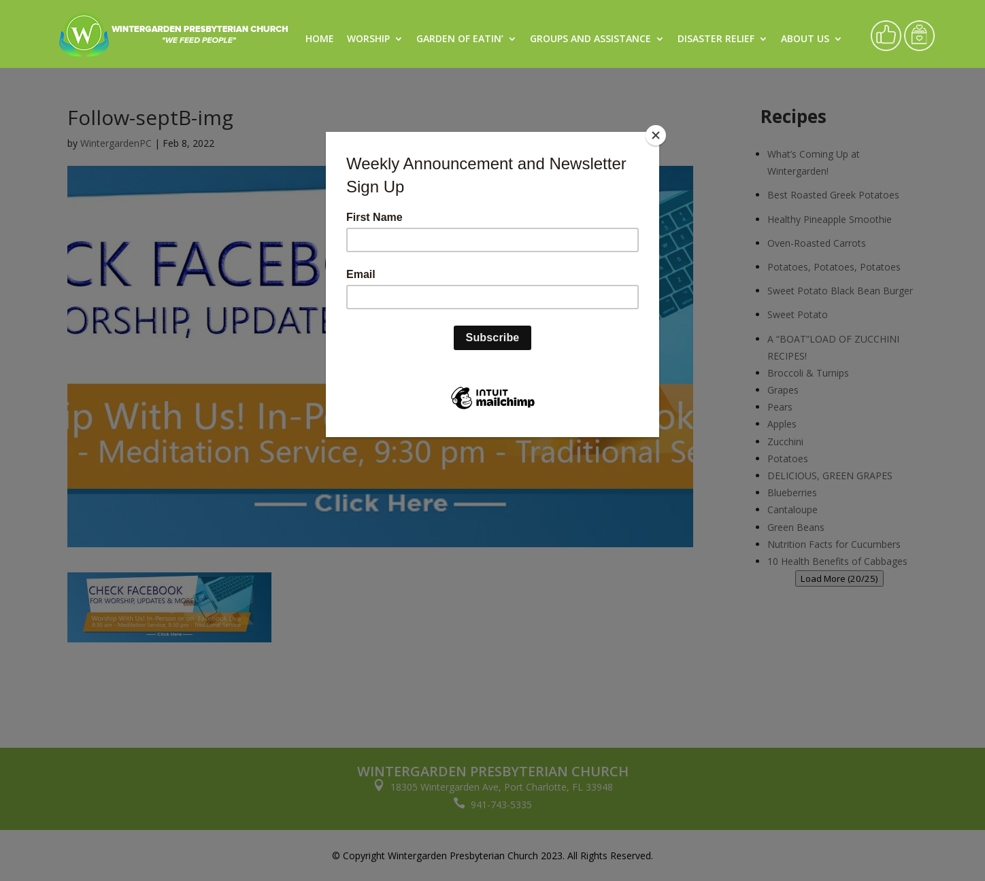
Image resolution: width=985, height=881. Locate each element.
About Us (805, 39)
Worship (368, 39)
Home (319, 39)
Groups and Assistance (590, 39)
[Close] (656, 135)
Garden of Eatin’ (459, 39)
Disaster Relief (716, 39)
